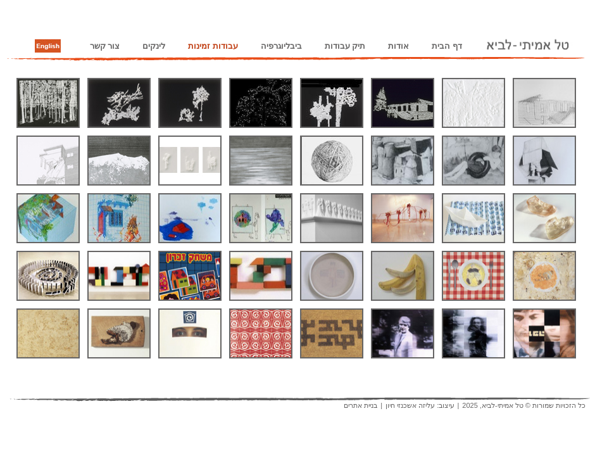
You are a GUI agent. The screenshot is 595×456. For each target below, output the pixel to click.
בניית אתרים (360, 405)
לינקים (153, 46)
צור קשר (105, 46)
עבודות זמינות (213, 46)
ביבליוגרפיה (281, 46)
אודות (398, 46)
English (48, 46)
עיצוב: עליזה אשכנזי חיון (419, 405)
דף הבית (447, 46)
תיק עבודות (345, 46)
